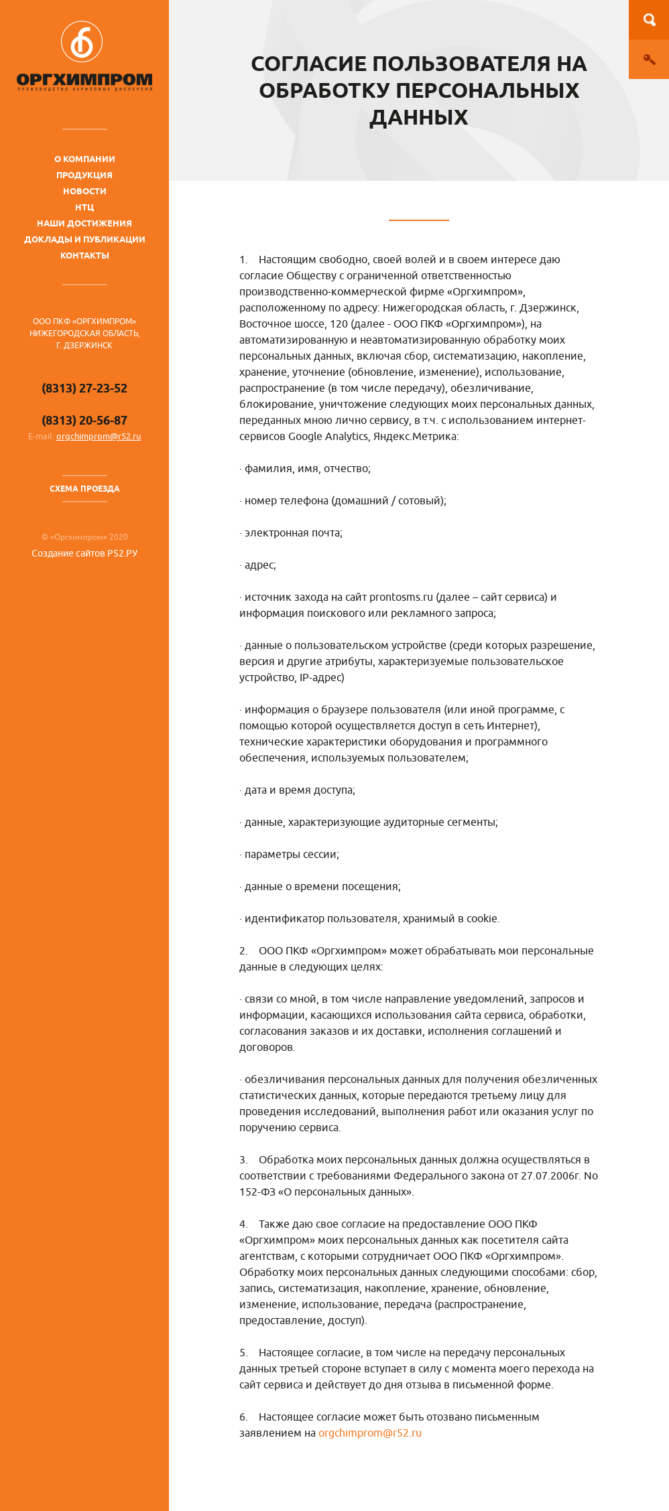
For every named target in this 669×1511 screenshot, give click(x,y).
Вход (649, 59)
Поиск (649, 20)
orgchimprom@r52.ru (98, 436)
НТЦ (84, 207)
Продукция (84, 174)
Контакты (84, 255)
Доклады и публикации (84, 239)
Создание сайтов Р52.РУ (84, 553)
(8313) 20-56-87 (84, 420)
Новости (85, 191)
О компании (84, 158)
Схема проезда (85, 489)
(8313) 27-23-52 (84, 388)
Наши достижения (84, 223)
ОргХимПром (84, 56)
